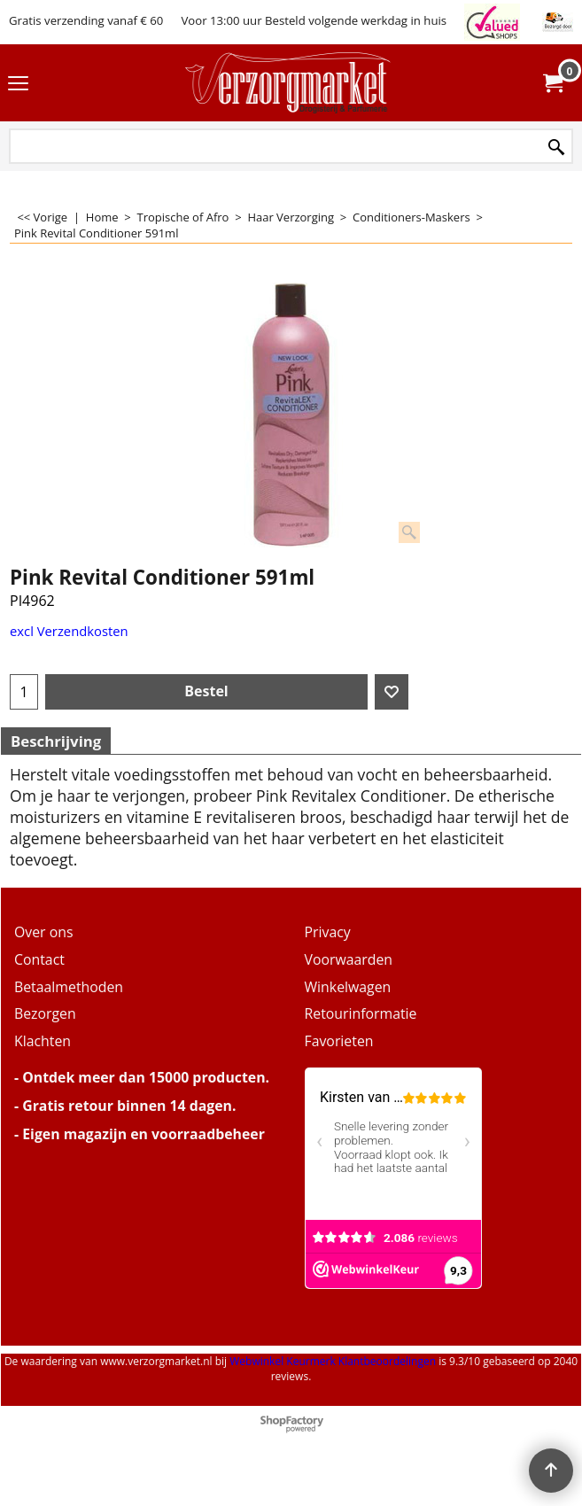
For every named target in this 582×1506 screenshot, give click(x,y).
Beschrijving (56, 741)
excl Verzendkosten (69, 631)
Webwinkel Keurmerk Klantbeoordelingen (332, 1361)
